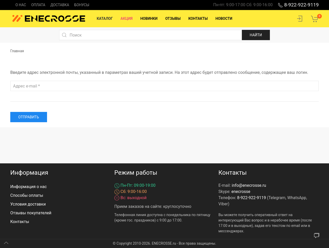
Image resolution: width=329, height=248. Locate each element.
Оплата (38, 5)
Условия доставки (28, 204)
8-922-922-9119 (298, 5)
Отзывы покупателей (30, 212)
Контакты (19, 221)
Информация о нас (28, 186)
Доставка (59, 5)
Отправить (28, 117)
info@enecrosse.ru (249, 185)
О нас (20, 5)
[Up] (6, 243)
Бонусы (81, 5)
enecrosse (240, 191)
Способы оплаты (26, 195)
